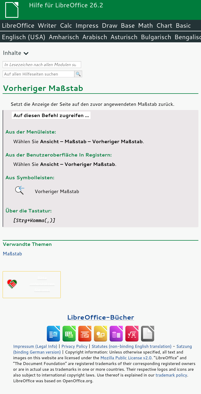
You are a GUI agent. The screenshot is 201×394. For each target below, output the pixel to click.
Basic (183, 25)
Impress (87, 25)
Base (128, 25)
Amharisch (64, 36)
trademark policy (171, 375)
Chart (164, 25)
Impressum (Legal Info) (35, 346)
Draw (109, 25)
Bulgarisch (156, 36)
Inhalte (12, 53)
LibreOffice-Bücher (100, 317)
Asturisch (123, 36)
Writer (46, 25)
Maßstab (12, 253)
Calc (66, 25)
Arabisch (94, 36)
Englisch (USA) (24, 36)
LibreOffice (18, 25)
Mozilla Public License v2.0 (126, 358)
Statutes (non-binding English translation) (131, 346)
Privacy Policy (74, 346)
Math (145, 25)
